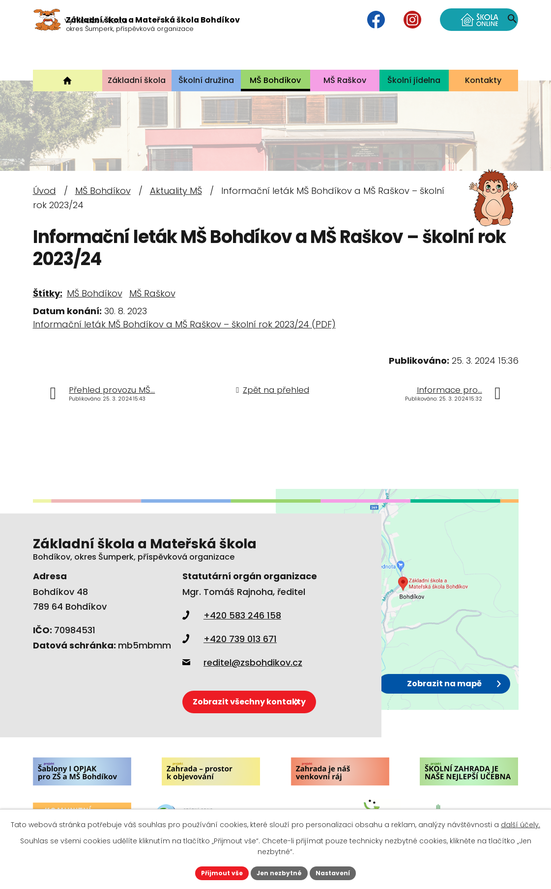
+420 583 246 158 (231, 615)
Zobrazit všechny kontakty (267, 696)
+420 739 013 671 (229, 639)
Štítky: (47, 293)
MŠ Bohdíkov (103, 191)
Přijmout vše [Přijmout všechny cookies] (214, 872)
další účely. (520, 823)
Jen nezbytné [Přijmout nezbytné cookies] (279, 872)
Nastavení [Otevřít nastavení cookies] (340, 872)
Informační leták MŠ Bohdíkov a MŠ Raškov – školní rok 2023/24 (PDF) (184, 324)
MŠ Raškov (152, 293)
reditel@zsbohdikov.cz (242, 662)
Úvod (44, 191)
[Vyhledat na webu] (454, 51)
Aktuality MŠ (176, 191)
